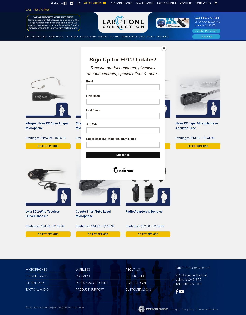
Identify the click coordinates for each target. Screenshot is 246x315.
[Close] (164, 48)
